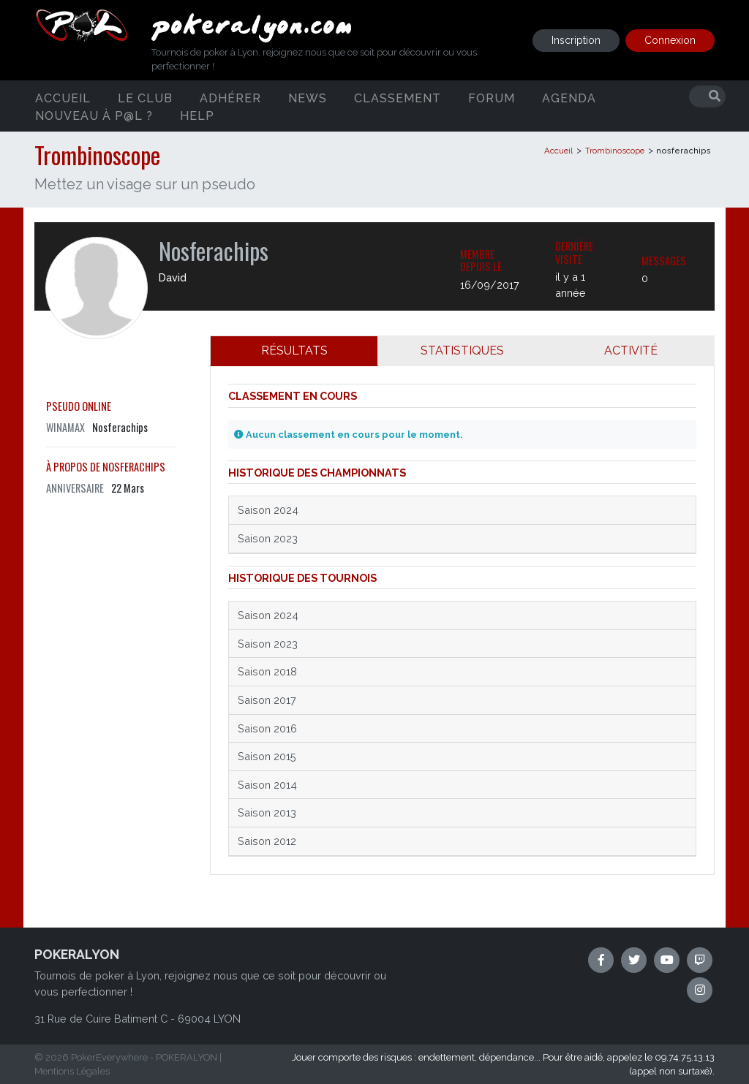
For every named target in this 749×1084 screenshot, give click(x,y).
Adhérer (230, 98)
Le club (145, 98)
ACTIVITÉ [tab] (631, 350)
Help (197, 115)
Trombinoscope (614, 150)
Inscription (576, 40)
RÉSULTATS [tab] (294, 350)
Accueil (63, 98)
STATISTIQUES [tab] (462, 350)
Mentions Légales (72, 1071)
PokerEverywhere (109, 1057)
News (307, 98)
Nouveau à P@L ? (94, 115)
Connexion (670, 40)
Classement (397, 98)
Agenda (569, 98)
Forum (491, 98)
